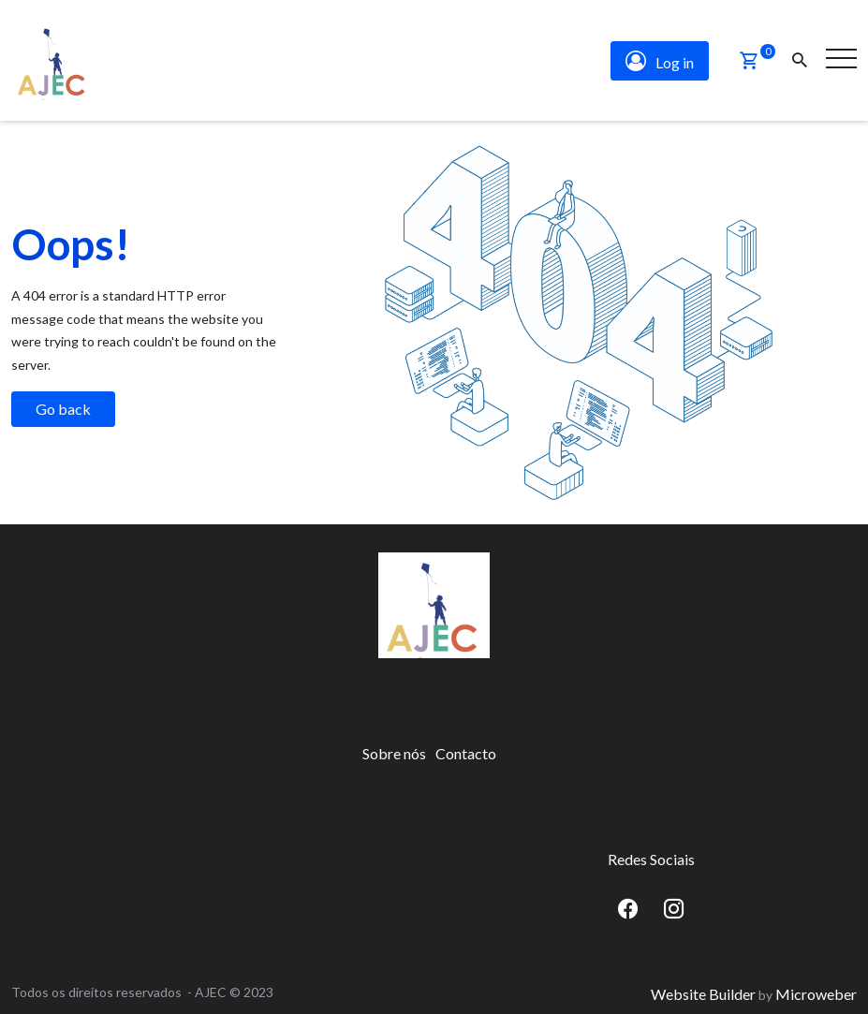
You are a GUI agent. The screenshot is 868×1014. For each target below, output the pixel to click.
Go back (63, 405)
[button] (749, 59)
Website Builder (703, 989)
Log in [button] (659, 59)
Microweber (816, 989)
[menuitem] (394, 750)
